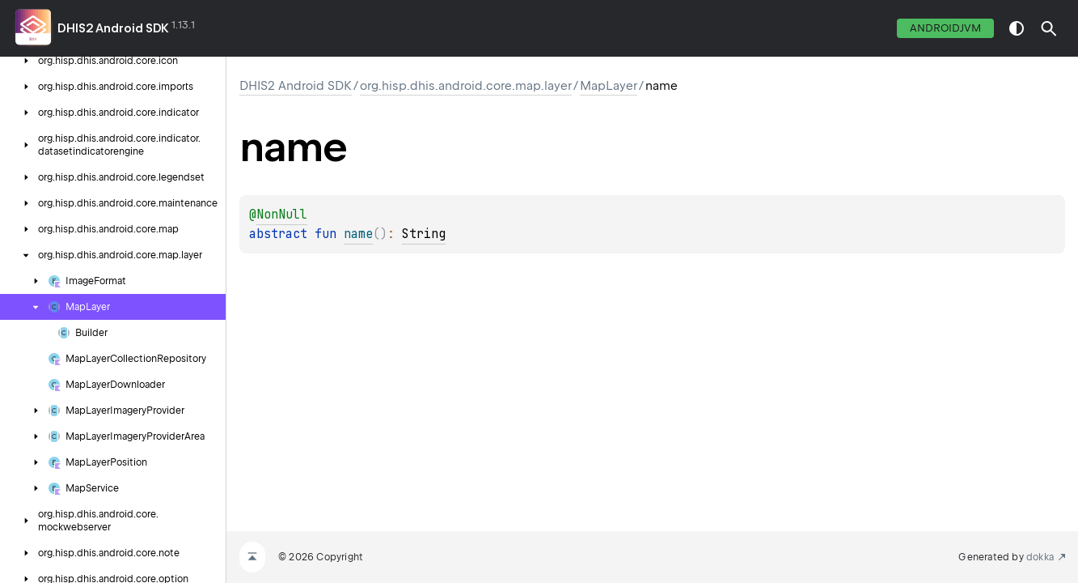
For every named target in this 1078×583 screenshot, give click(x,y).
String (424, 234)
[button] (1049, 28)
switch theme (1016, 28)
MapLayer (608, 86)
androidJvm (945, 28)
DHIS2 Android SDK (113, 28)
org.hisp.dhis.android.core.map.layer (466, 86)
